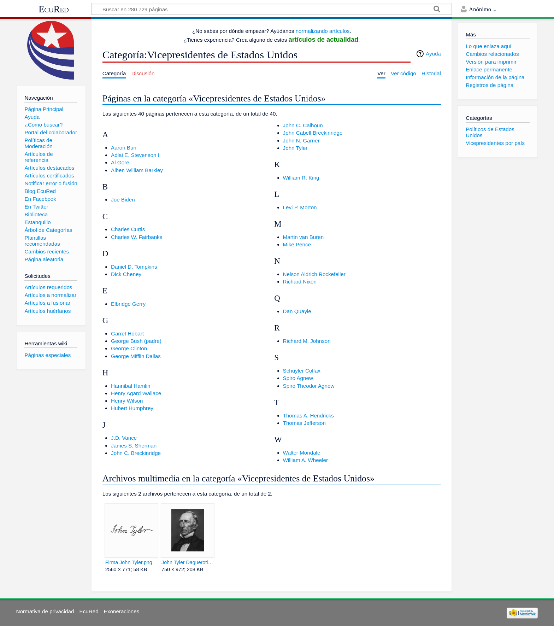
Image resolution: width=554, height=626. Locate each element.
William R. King (301, 178)
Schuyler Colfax (301, 371)
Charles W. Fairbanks (136, 237)
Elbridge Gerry (128, 304)
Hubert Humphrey (132, 408)
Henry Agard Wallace (136, 393)
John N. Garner (301, 141)
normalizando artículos (323, 31)
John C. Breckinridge (136, 453)
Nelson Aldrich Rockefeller (314, 274)
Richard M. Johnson (307, 341)
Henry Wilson (127, 401)
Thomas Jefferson (304, 423)
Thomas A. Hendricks (308, 416)
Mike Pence (297, 244)
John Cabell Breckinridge (313, 133)
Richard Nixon (300, 282)
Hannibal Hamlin (130, 386)
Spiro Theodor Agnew (309, 386)
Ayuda (433, 54)
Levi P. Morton (300, 207)
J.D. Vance (124, 438)
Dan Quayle (297, 311)
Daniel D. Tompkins (134, 267)
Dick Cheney (126, 274)
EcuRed (54, 9)
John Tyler (295, 148)
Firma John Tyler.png (128, 562)
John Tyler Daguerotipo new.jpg (187, 562)
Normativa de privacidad (45, 611)
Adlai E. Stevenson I (135, 155)
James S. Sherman (134, 446)
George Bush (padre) (136, 341)
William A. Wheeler (305, 460)
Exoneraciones (121, 611)
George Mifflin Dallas (136, 356)
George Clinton (129, 348)
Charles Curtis (128, 229)
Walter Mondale (301, 453)
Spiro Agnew (298, 378)
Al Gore (120, 162)
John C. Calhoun (303, 125)
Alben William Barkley (137, 170)
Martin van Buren (303, 237)
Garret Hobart (127, 333)
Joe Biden (123, 200)
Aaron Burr (124, 148)
